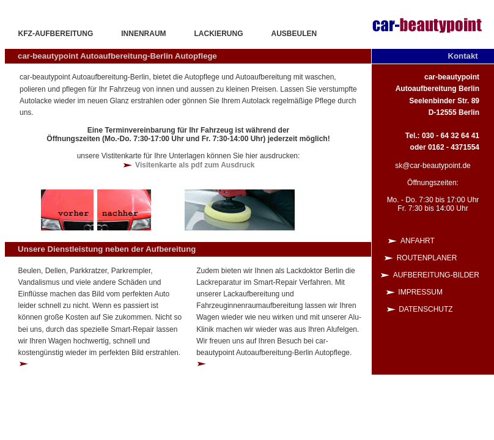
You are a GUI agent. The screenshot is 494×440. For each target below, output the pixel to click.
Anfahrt (439, 241)
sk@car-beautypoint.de (433, 165)
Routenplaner (438, 258)
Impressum (438, 292)
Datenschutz (439, 309)
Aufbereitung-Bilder (436, 275)
